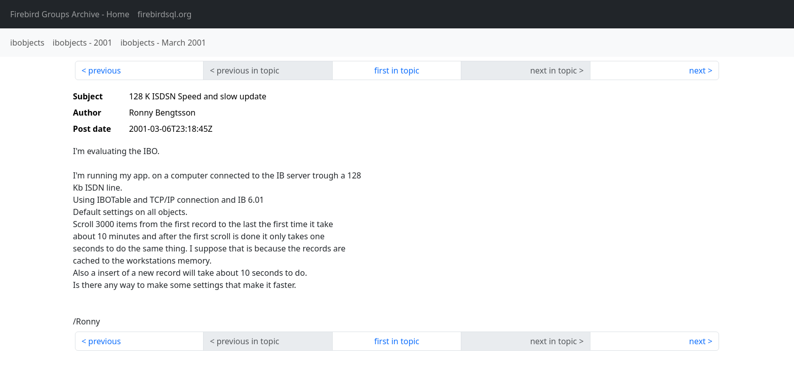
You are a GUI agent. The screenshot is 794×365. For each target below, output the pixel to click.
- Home (70, 14)
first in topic (396, 70)
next (697, 70)
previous (104, 70)
